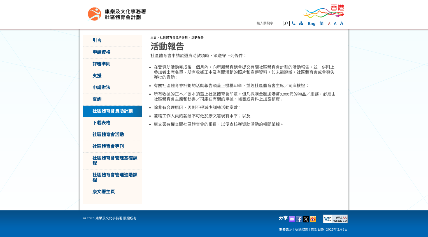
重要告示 (285, 229)
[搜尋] (269, 23)
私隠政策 (301, 229)
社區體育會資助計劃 (174, 37)
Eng (311, 23)
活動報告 (197, 37)
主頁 (153, 37)
